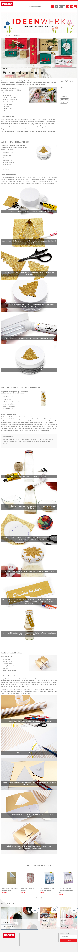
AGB (4, 941)
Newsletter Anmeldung (65, 933)
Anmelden (68, 940)
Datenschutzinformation (8, 943)
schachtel (63, 102)
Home (2, 35)
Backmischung (64, 99)
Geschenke (63, 93)
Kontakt (4, 945)
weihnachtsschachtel (66, 105)
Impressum (5, 939)
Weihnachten (64, 91)
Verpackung (64, 96)
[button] (37, 898)
